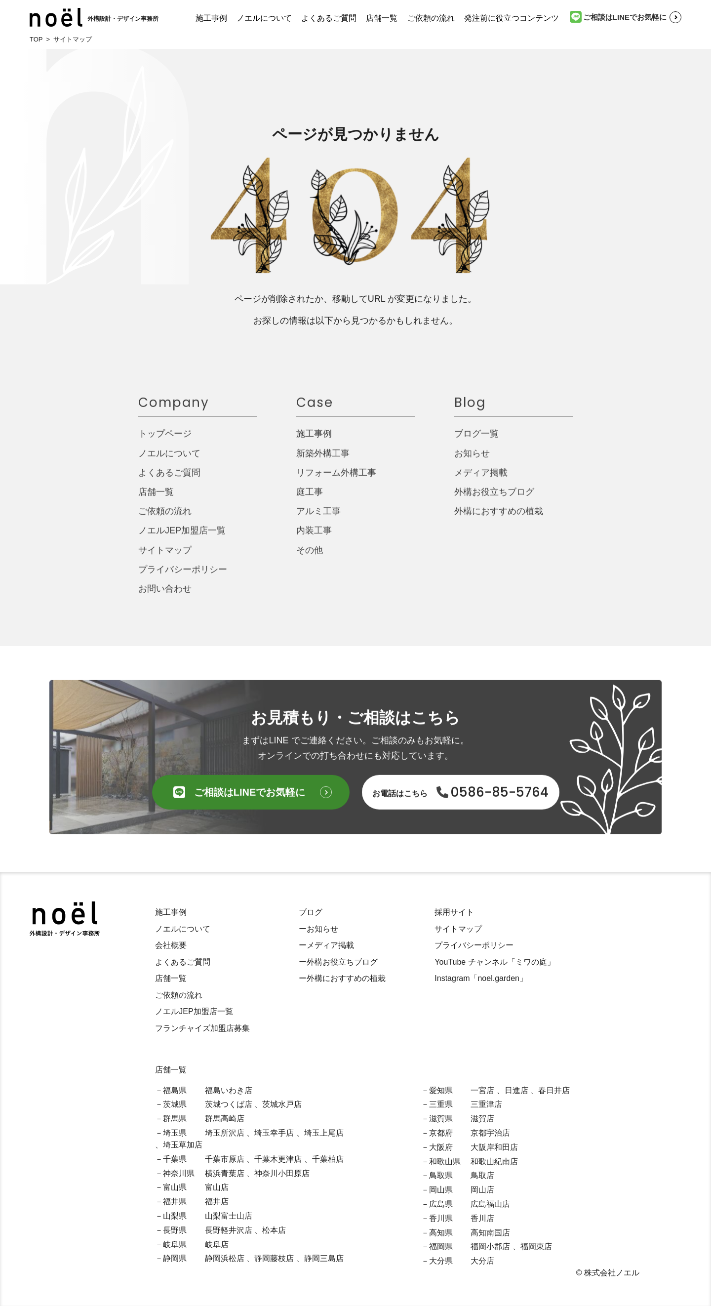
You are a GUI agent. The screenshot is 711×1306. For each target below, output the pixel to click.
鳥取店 (482, 1175)
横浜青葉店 (224, 1173)
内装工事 (314, 537)
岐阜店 (217, 1244)
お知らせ (472, 460)
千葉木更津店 (278, 1159)
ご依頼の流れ (431, 18)
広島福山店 (490, 1204)
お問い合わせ (165, 596)
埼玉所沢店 (224, 1133)
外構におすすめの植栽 (498, 518)
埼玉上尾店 (324, 1133)
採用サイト (454, 912)
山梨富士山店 (228, 1216)
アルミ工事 (318, 518)
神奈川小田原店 (282, 1173)
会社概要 (171, 945)
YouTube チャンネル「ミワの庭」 (494, 962)
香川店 (482, 1218)
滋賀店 (482, 1118)
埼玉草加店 (182, 1145)
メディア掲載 (481, 480)
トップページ (165, 441)
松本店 (274, 1230)
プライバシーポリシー (182, 576)
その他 (309, 557)
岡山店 (482, 1189)
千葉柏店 (328, 1159)
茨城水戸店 (282, 1104)
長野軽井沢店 (228, 1230)
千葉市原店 (224, 1159)
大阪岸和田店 (494, 1147)
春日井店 (554, 1090)
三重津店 (486, 1104)
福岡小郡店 (490, 1246)
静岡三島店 (324, 1258)
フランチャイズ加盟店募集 (202, 1028)
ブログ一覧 (476, 441)
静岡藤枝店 (274, 1258)
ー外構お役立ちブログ (338, 962)
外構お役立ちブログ (494, 499)
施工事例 (211, 18)
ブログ (310, 912)
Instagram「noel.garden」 (480, 978)
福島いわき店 (228, 1090)
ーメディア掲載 (326, 945)
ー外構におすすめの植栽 (342, 978)
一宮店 (482, 1090)
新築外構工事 (323, 460)
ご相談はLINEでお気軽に (618, 17)
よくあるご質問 (328, 18)
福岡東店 (536, 1246)
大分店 (482, 1261)
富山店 (217, 1187)
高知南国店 (490, 1232)
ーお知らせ (318, 929)
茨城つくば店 (228, 1104)
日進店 (516, 1090)
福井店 (217, 1201)
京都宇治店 (490, 1133)
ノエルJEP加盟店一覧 (182, 537)
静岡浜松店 (224, 1258)
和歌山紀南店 (494, 1161)
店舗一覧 (381, 18)
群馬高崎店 (224, 1118)
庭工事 (309, 499)
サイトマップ (165, 557)
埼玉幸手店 (274, 1133)
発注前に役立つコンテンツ (511, 18)
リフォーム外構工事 (336, 480)
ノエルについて (264, 18)
